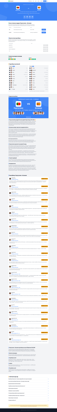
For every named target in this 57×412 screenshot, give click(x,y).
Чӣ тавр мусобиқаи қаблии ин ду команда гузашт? (16, 393)
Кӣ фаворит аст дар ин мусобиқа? (14, 390)
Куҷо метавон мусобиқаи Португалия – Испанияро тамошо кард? (19, 381)
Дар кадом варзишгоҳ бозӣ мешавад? (15, 383)
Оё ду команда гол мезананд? (13, 397)
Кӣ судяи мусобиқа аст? (12, 400)
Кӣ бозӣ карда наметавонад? (13, 388)
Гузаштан (43, 29)
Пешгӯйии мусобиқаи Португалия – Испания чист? (17, 395)
